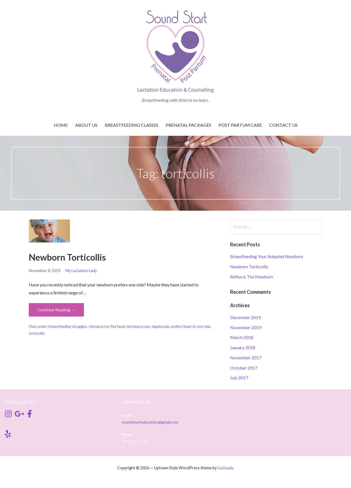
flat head (118, 326)
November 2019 (245, 327)
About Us (86, 125)
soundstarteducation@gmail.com (150, 422)
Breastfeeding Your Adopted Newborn (266, 256)
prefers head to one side (190, 326)
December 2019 (245, 317)
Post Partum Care (240, 125)
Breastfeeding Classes (131, 125)
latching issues (138, 326)
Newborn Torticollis (67, 257)
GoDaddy (225, 468)
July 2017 (239, 377)
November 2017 (245, 357)
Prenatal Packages (188, 125)
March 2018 (241, 337)
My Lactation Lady (81, 270)
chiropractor (99, 326)
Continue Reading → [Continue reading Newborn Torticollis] (56, 309)
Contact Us (283, 125)
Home (61, 125)
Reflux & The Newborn (251, 276)
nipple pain (160, 326)
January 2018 (242, 347)
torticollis (37, 333)
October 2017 (243, 367)
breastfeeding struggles (68, 326)
